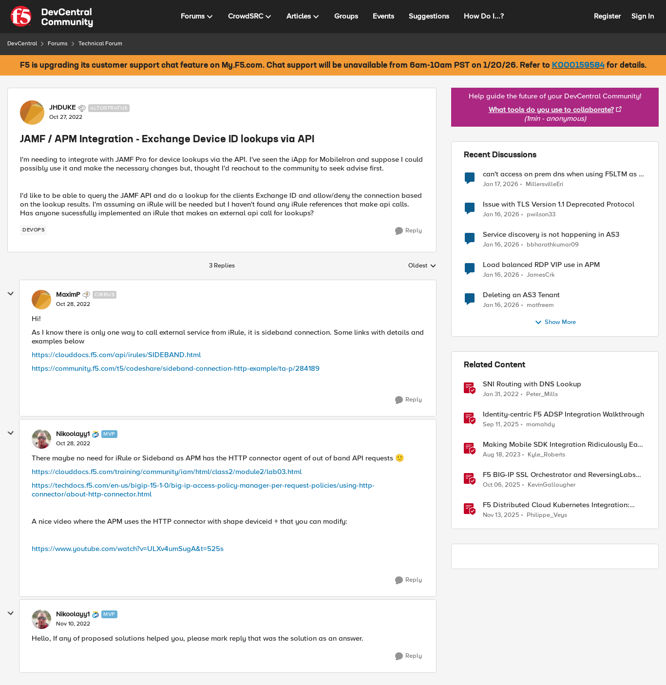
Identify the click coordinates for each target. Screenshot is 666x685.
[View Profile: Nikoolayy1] (41, 439)
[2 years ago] (501, 454)
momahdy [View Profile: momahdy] (540, 424)
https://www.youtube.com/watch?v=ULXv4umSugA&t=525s (128, 548)
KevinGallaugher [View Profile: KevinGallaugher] (551, 484)
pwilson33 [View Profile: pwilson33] (541, 214)
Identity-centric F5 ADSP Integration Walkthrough (563, 414)
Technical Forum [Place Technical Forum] (100, 43)
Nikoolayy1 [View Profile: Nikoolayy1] (73, 434)
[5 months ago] (500, 184)
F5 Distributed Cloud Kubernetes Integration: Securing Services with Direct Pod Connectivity (558, 505)
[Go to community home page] (51, 16)
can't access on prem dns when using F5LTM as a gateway (563, 174)
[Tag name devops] (33, 230)
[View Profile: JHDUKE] (32, 112)
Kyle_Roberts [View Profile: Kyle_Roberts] (546, 454)
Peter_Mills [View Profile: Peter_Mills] (542, 394)
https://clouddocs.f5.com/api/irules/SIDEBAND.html (116, 354)
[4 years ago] (501, 394)
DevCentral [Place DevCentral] (22, 43)
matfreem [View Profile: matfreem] (540, 304)
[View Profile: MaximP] (41, 299)
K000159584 (578, 66)
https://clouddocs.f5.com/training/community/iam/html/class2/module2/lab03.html (167, 471)
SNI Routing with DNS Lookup (532, 384)
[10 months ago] (501, 424)
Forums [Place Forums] (58, 43)
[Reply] (408, 231)
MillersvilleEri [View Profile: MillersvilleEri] (544, 184)
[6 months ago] (501, 305)
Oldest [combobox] (422, 266)
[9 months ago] (501, 485)
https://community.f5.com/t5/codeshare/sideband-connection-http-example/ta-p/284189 (176, 368)
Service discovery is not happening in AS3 (551, 234)
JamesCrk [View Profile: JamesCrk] (541, 274)
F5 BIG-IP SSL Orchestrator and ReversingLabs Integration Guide (559, 475)
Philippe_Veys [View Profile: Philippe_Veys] (547, 515)
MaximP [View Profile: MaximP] (68, 295)
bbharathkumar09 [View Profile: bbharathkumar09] (553, 244)
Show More (555, 322)
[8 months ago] (501, 515)
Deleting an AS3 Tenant (521, 295)
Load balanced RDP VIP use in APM (541, 265)
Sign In (642, 16)
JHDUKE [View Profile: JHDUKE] (62, 108)
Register (607, 16)
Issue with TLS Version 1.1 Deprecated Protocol (558, 204)
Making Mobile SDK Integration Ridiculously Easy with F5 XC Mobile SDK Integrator (564, 444)
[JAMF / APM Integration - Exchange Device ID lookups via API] (73, 304)
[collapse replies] (11, 294)
